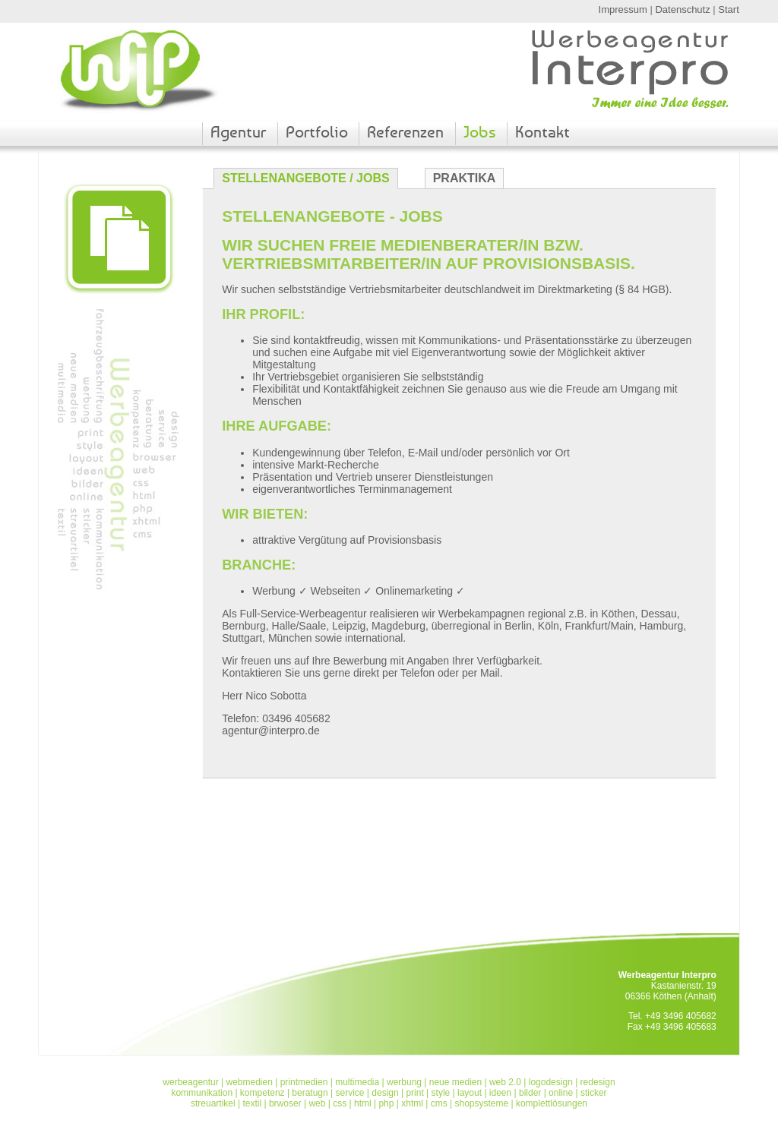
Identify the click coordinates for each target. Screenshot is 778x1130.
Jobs (479, 131)
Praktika (464, 178)
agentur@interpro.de (271, 730)
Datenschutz (682, 9)
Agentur (238, 131)
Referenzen (405, 131)
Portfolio (317, 131)
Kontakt (542, 131)
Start (728, 9)
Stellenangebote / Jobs (305, 178)
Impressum (623, 9)
